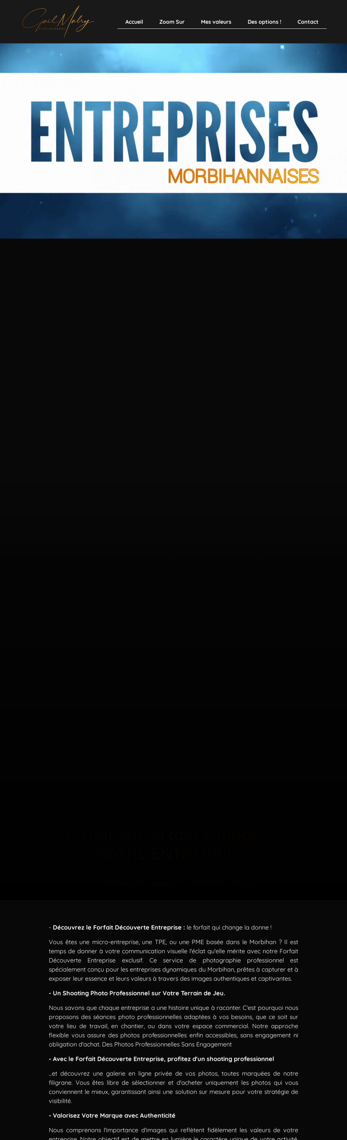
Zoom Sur (172, 21)
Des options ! (264, 21)
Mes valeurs (216, 21)
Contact (308, 21)
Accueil (134, 21)
